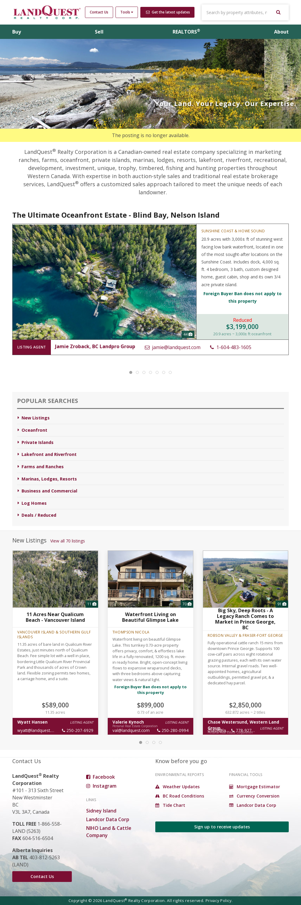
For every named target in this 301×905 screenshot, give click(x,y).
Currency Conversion (254, 796)
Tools (126, 12)
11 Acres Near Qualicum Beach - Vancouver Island (55, 617)
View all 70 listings (67, 541)
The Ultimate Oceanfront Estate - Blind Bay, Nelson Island (116, 215)
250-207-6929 (77, 730)
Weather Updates (177, 786)
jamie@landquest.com (172, 347)
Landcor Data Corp (107, 819)
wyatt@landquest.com (38, 730)
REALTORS (186, 31)
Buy (16, 31)
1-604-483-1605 (230, 347)
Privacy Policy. (219, 900)
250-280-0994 (172, 730)
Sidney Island (101, 810)
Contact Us (99, 12)
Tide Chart (170, 805)
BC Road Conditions (179, 796)
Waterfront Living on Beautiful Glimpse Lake (150, 617)
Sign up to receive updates (222, 827)
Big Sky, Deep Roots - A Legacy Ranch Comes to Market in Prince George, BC (245, 619)
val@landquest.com (131, 730)
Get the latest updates (168, 12)
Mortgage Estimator (254, 786)
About (281, 31)
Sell (99, 31)
